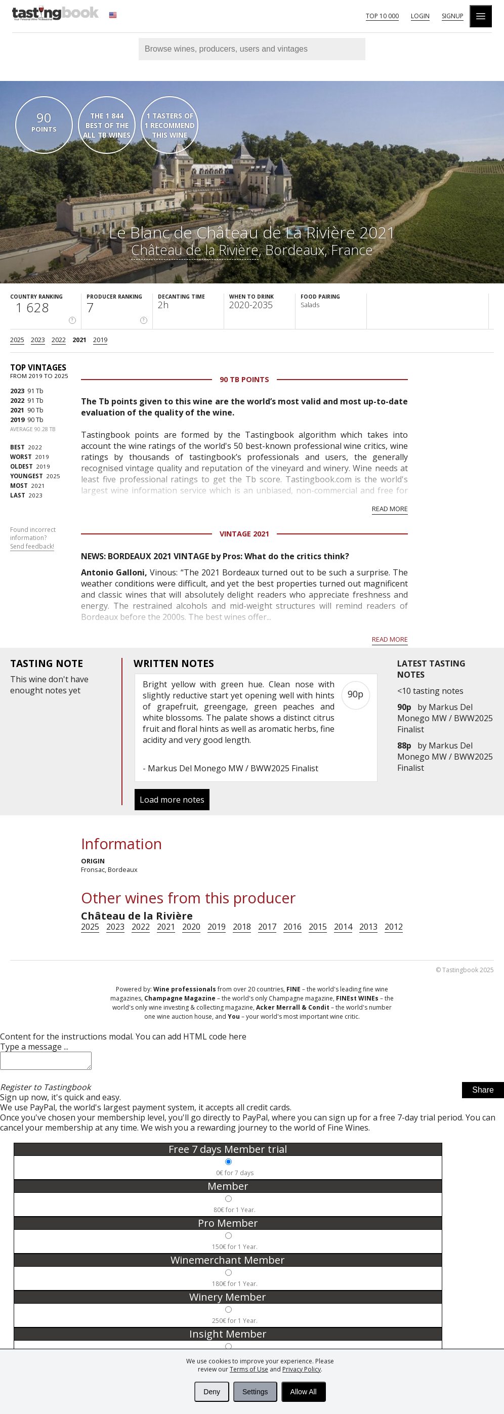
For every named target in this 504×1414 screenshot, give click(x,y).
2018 (242, 926)
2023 (38, 339)
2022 (59, 339)
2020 (191, 926)
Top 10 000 (382, 16)
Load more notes (172, 799)
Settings (255, 1392)
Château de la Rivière (195, 249)
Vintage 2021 (244, 533)
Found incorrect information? (33, 538)
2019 (100, 339)
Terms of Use (249, 1369)
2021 (79, 339)
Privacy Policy (301, 1369)
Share (483, 1093)
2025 (17, 339)
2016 (292, 926)
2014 (343, 926)
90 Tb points (244, 379)
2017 (267, 926)
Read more (390, 508)
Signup (453, 16)
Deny (211, 1392)
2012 (394, 926)
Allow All (303, 1392)
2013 (368, 926)
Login (420, 16)
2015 (318, 926)
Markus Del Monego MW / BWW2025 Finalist (445, 718)
